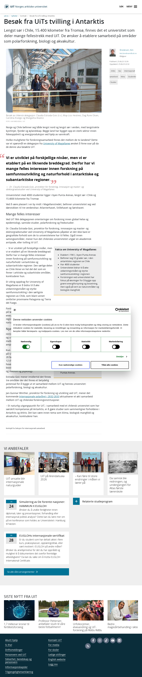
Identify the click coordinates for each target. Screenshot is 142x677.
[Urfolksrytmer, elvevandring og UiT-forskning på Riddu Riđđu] (88, 617)
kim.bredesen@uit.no (128, 53)
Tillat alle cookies (109, 365)
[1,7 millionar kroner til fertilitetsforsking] (19, 615)
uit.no (6, 16)
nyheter (14, 16)
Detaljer (120, 356)
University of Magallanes (56, 143)
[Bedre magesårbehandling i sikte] (123, 615)
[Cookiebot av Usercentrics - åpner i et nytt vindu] (117, 310)
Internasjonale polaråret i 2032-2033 (39, 396)
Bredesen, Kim (126, 50)
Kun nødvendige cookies (70, 365)
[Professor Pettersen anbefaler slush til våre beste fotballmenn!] (54, 615)
